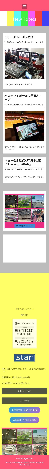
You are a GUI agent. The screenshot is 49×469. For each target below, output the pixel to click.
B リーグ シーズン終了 (19, 37)
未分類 (38, 169)
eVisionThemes (24, 465)
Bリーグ (38, 42)
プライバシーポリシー (24, 379)
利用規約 (24, 385)
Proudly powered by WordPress (17, 462)
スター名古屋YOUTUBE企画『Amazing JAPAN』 (23, 162)
